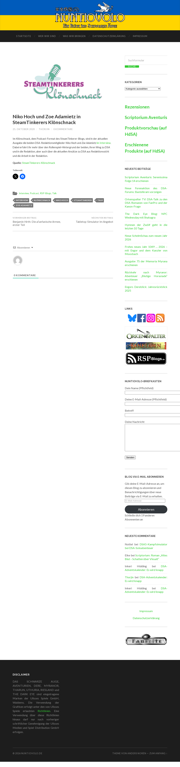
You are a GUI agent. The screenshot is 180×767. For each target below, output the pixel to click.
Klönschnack (42, 200)
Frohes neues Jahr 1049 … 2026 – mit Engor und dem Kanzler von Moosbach (146, 250)
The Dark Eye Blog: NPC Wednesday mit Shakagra (146, 215)
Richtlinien (44, 716)
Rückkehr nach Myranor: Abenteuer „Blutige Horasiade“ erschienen (146, 276)
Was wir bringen (74, 36)
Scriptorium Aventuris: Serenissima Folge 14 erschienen (146, 178)
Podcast (34, 193)
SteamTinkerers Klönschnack (38, 162)
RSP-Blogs (45, 193)
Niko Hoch (62, 200)
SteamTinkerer (83, 200)
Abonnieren (146, 515)
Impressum (140, 36)
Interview (24, 193)
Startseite (23, 36)
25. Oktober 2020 (24, 129)
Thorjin (44, 129)
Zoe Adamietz (24, 205)
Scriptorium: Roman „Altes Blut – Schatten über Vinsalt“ (146, 562)
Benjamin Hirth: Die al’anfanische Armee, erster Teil (37, 221)
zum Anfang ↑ (158, 758)
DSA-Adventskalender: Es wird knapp (146, 573)
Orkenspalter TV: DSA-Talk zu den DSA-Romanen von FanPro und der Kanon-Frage (146, 202)
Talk (54, 193)
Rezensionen (137, 106)
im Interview (104, 142)
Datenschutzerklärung (109, 36)
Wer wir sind (47, 36)
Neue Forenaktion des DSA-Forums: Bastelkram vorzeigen (146, 189)
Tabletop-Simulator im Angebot (94, 220)
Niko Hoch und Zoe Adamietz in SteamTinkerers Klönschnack (47, 119)
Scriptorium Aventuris (146, 117)
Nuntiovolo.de (31, 758)
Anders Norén (136, 758)
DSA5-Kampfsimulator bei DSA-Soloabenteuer (146, 551)
